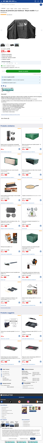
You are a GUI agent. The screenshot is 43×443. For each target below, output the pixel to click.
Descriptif (3, 94)
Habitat (11, 8)
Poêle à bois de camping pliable (6, 254)
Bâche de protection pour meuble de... (28, 151)
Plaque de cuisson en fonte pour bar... (7, 228)
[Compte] (38, 1)
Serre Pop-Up (24, 228)
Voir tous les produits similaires (6, 307)
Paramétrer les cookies (24, 438)
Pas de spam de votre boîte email (28, 388)
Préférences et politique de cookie (7, 413)
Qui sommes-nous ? (5, 407)
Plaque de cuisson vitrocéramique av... (28, 364)
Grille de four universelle (5, 338)
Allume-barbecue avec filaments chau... (29, 305)
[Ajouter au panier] (23, 71)
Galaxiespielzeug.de (26, 421)
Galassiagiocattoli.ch (26, 425)
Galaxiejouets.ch (26, 422)
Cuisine (15, 8)
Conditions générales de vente (7, 410)
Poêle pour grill (3, 305)
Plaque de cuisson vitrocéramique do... (7, 364)
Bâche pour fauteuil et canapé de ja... (28, 254)
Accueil (8, 8)
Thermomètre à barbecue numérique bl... (29, 279)
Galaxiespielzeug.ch (26, 424)
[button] (7, 67)
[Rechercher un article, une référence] (21, 4)
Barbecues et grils (25, 8)
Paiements (5, 385)
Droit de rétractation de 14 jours (28, 385)
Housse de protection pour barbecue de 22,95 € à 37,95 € (10, 114)
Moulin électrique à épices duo (6, 151)
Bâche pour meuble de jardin (27, 177)
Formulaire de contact (6, 374)
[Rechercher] (41, 5)
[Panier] (41, 1)
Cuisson (19, 8)
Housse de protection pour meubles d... (8, 177)
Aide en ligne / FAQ (6, 371)
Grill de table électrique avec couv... (28, 338)
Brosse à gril (3, 279)
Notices (3, 416)
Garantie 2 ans (25, 386)
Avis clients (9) (5, 118)
